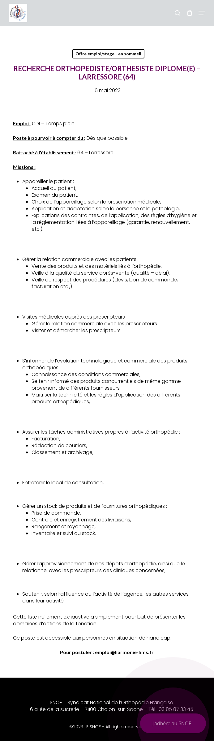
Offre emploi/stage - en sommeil (108, 53)
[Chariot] (189, 13)
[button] (202, 13)
